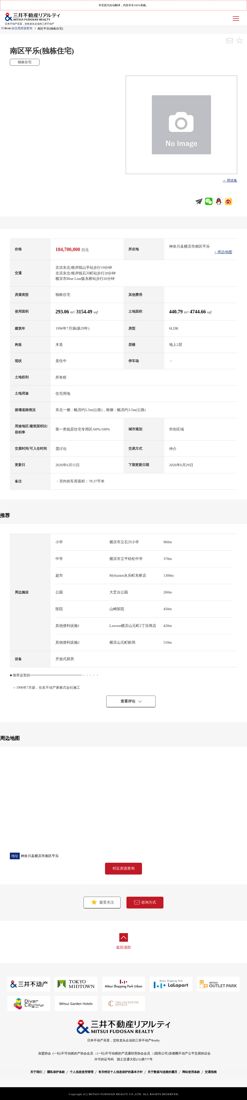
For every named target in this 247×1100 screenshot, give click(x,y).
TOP (3, 28)
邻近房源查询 (123, 868)
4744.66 (198, 311)
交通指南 (211, 1072)
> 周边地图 (223, 252)
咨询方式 (145, 902)
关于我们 (36, 1072)
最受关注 (102, 902)
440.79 (176, 311)
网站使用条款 (191, 1072)
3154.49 (84, 311)
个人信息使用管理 (81, 1072)
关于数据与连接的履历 (162, 1072)
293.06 (62, 311)
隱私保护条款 (56, 1072)
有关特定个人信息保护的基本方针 (120, 1072)
